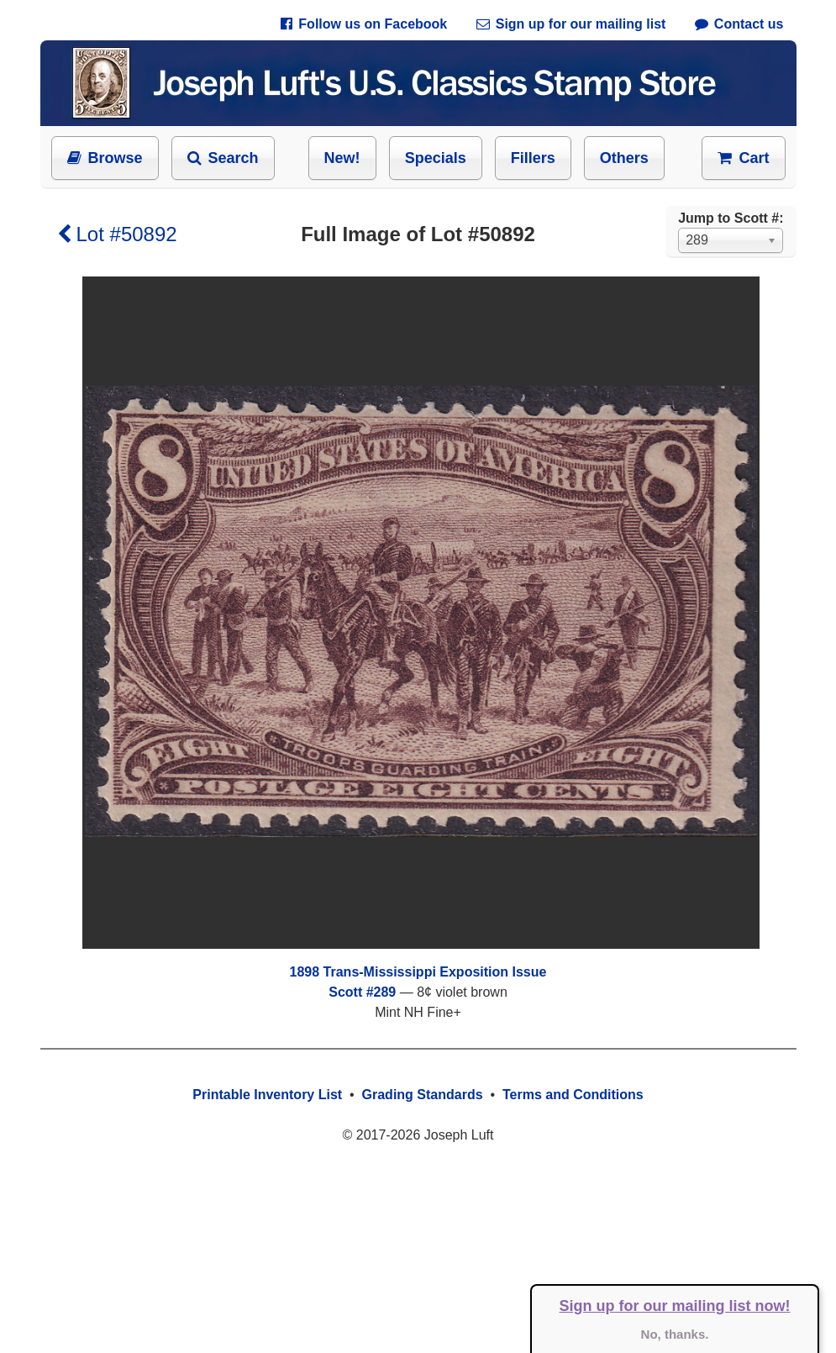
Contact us (739, 24)
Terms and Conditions (573, 1094)
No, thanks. (675, 1334)
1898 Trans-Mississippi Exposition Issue (418, 972)
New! (342, 158)
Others (624, 158)
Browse (105, 158)
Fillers (533, 158)
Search (223, 158)
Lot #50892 (117, 234)
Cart (743, 158)
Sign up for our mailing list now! (675, 1306)
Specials (435, 158)
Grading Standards (422, 1094)
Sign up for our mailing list (571, 24)
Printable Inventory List (267, 1094)
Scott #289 (362, 992)
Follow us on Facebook (364, 24)
